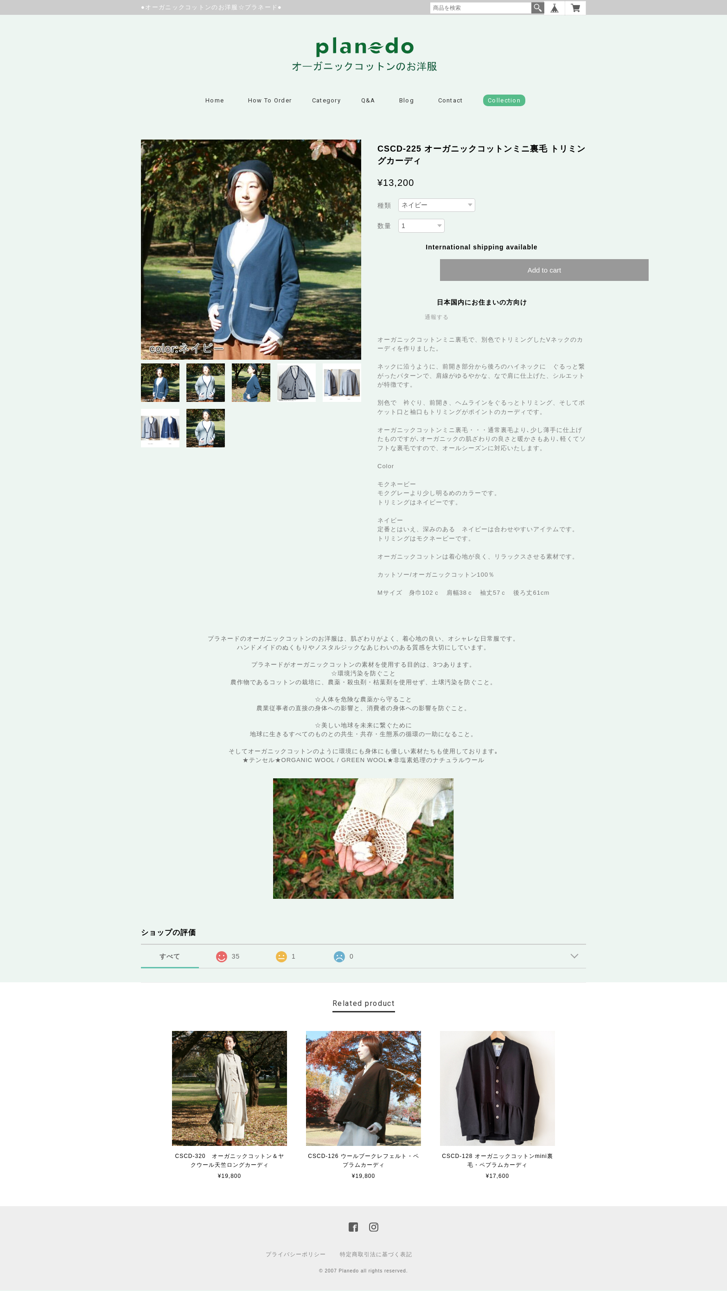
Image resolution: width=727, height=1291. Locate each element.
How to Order (270, 101)
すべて (169, 957)
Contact (450, 101)
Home (214, 101)
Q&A (368, 101)
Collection (504, 101)
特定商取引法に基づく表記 (376, 1255)
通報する (437, 318)
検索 (537, 7)
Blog (406, 101)
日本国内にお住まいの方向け (482, 303)
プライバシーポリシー (296, 1255)
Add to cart (544, 271)
